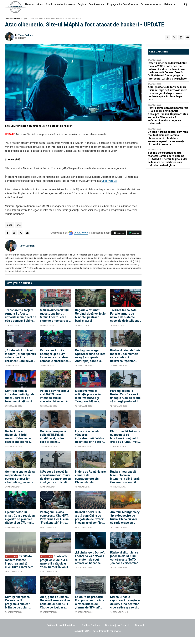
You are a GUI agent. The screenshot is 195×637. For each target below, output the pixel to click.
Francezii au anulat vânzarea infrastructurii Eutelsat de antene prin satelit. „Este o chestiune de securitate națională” (90, 436)
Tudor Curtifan (25, 35)
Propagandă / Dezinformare (122, 4)
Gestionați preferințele (117, 625)
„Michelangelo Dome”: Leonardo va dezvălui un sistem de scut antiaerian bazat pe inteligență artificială (90, 558)
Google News (81, 232)
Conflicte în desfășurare (59, 4)
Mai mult (170, 4)
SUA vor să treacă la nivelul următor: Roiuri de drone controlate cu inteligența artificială (55, 477)
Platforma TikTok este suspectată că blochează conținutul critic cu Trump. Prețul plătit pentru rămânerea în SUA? (125, 436)
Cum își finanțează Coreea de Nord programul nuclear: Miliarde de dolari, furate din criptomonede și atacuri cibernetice (17, 602)
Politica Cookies (91, 625)
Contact (139, 625)
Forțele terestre (150, 4)
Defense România (12, 18)
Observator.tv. (109, 180)
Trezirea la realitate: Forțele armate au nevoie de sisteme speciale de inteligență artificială (125, 315)
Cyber (25, 18)
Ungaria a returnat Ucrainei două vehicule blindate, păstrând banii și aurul (90, 315)
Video (40, 4)
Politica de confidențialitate (62, 625)
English (82, 4)
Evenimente (95, 4)
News (28, 4)
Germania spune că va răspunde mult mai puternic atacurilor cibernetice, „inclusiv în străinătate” (20, 477)
